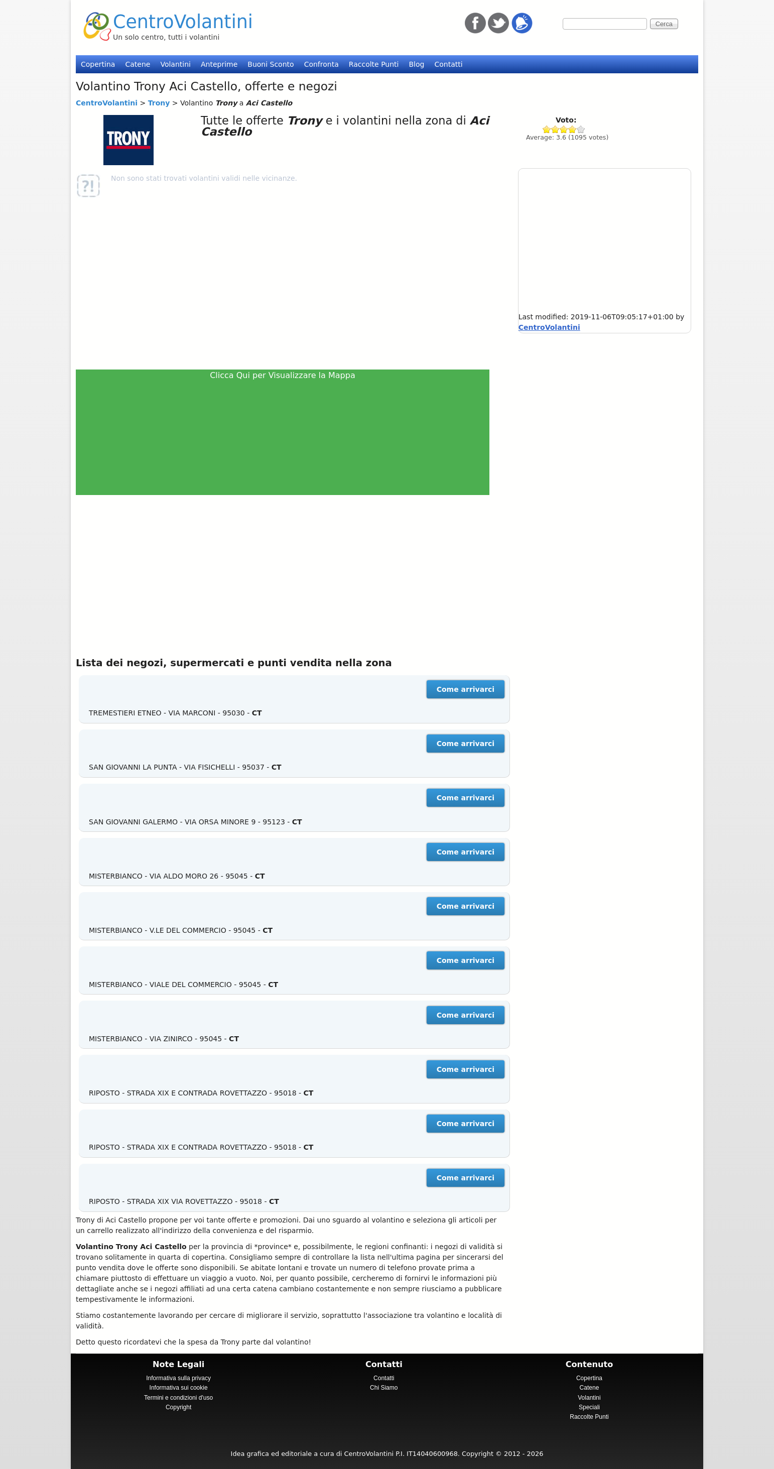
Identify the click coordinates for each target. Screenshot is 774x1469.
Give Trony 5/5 (581, 129)
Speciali (589, 1407)
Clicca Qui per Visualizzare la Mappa (282, 375)
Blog (416, 64)
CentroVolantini (183, 22)
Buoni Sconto (270, 64)
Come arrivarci (465, 689)
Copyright (178, 1407)
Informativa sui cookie (179, 1387)
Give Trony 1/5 (547, 129)
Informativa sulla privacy (178, 1378)
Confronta (321, 64)
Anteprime (219, 64)
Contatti (448, 64)
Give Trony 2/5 (555, 129)
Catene (137, 64)
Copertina (98, 64)
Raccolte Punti (374, 64)
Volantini (175, 64)
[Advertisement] (287, 283)
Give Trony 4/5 (572, 129)
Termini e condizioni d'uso (178, 1397)
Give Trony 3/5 (564, 129)
